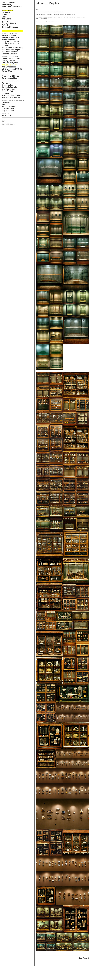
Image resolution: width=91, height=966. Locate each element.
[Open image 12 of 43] (76, 518)
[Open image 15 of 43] (49, 571)
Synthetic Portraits (9, 87)
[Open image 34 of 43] (62, 814)
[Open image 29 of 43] (49, 735)
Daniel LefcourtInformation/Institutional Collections (11, 5)
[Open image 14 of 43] (76, 544)
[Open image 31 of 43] (46, 758)
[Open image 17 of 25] (49, 250)
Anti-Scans (6, 19)
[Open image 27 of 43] (46, 712)
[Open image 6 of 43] (76, 438)
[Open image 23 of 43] (49, 670)
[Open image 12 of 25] (76, 171)
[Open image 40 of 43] (49, 918)
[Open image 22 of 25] (76, 303)
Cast (4, 17)
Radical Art (6, 115)
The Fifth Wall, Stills (10, 63)
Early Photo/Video (9, 78)
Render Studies (8, 71)
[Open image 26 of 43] (72, 693)
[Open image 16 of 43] (76, 571)
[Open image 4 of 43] (76, 411)
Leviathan (6, 102)
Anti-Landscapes (9, 67)
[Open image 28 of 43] (72, 712)
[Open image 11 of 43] (49, 518)
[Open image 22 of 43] (76, 643)
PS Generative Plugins (11, 50)
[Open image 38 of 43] (46, 895)
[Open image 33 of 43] (62, 783)
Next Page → (83, 958)
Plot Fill (5, 25)
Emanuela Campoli (7, 123)
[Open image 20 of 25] (76, 277)
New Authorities (8, 89)
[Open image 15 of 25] (49, 224)
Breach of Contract (10, 27)
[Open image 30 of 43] (76, 735)
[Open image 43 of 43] (72, 941)
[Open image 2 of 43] (76, 385)
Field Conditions (8, 39)
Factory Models (8, 61)
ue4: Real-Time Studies (11, 95)
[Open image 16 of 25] (76, 224)
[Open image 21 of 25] (49, 303)
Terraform (6, 13)
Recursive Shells (9, 106)
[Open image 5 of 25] (49, 91)
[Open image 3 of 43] (49, 411)
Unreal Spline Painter (10, 44)
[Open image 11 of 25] (49, 171)
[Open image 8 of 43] (76, 464)
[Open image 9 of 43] (49, 491)
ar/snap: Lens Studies (11, 97)
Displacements (8, 110)
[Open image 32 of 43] (72, 758)
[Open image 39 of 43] (72, 895)
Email (3, 119)
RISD (3, 121)
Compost (5, 93)
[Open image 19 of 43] (46, 620)
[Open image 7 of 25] (49, 117)
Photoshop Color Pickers (12, 48)
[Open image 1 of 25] (49, 38)
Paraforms (6, 83)
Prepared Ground (9, 23)
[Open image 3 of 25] (49, 64)
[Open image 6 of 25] (76, 91)
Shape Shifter (7, 85)
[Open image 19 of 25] (49, 277)
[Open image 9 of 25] (49, 144)
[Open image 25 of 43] (46, 693)
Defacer (5, 46)
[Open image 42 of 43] (46, 941)
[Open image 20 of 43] (72, 620)
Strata (4, 15)
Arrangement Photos (10, 76)
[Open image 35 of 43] (49, 842)
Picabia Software (9, 35)
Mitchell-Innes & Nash (8, 124)
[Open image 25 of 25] (49, 357)
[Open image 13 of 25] (49, 197)
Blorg (4, 104)
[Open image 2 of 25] (76, 38)
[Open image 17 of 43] (49, 597)
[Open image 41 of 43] (76, 918)
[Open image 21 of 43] (49, 643)
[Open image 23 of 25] (49, 330)
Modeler (5, 21)
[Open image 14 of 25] (76, 197)
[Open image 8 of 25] (76, 117)
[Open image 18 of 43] (76, 597)
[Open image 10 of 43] (76, 491)
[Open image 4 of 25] (76, 64)
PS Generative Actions (11, 52)
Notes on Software (9, 54)
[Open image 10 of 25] (76, 144)
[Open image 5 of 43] (49, 438)
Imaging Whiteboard (10, 37)
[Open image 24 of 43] (76, 670)
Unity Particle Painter (10, 42)
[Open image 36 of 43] (76, 842)
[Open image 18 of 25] (76, 250)
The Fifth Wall (7, 91)
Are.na (4, 120)
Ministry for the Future (11, 59)
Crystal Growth (8, 108)
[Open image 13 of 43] (49, 544)
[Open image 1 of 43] (49, 385)
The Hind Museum (9, 65)
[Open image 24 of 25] (76, 330)
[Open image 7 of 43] (49, 464)
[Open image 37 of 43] (62, 871)
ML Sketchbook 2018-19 (12, 69)
